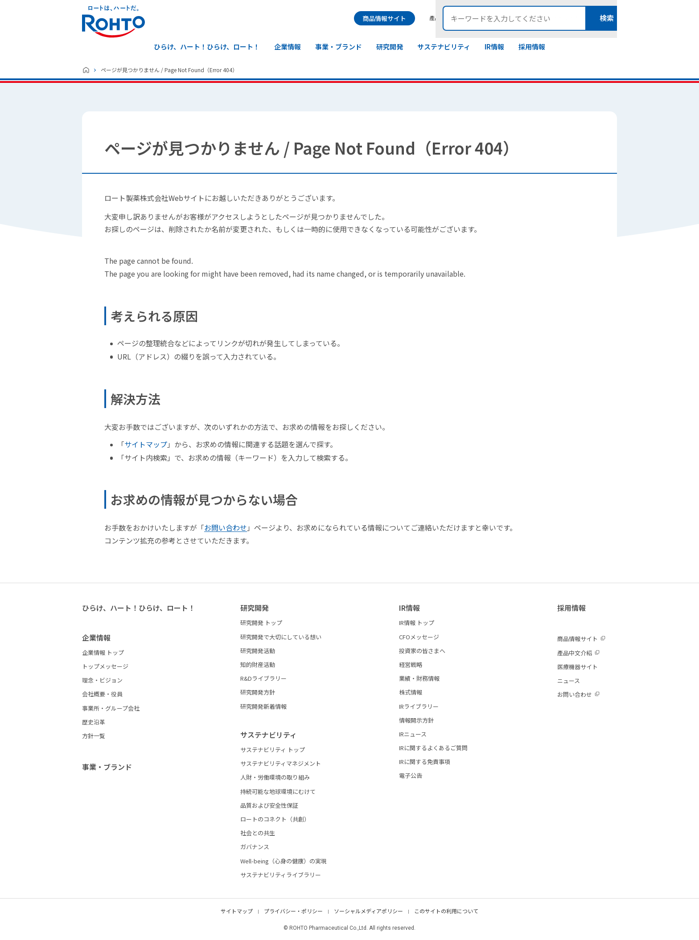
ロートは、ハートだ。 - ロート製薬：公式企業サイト (113, 21)
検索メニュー (609, 18)
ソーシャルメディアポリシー (368, 911)
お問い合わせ (225, 527)
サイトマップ (145, 444)
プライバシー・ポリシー (293, 911)
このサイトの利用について (446, 911)
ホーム (86, 70)
